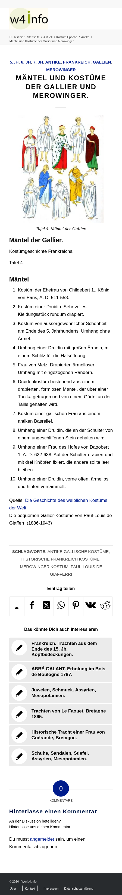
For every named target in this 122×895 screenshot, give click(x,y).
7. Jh (38, 62)
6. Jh (26, 62)
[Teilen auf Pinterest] (76, 606)
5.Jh (14, 62)
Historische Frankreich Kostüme (60, 559)
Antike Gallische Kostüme (78, 551)
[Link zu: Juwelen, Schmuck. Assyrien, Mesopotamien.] (60, 693)
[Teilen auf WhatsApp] (61, 606)
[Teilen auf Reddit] (105, 606)
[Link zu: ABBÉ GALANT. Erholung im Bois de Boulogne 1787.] (60, 672)
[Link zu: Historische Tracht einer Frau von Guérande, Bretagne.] (60, 735)
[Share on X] (46, 606)
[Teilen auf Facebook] (31, 606)
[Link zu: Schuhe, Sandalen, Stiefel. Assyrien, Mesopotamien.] (60, 756)
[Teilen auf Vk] (90, 606)
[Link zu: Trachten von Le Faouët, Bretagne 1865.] (60, 714)
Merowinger (61, 69)
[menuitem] (13, 888)
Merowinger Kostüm (44, 566)
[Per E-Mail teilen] (17, 608)
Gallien (102, 62)
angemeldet (42, 839)
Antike (53, 62)
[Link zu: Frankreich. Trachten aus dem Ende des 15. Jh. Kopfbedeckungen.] (60, 649)
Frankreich (76, 62)
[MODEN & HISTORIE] (50, 18)
